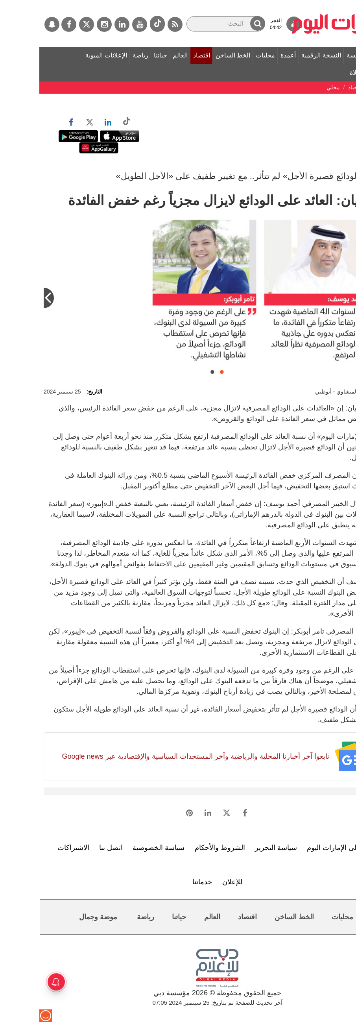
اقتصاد (162, 55)
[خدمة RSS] (135, 24)
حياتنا (121, 55)
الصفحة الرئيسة (327, 55)
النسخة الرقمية (281, 55)
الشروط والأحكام (180, 848)
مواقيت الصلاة (329, 72)
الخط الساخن (193, 55)
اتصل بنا (71, 848)
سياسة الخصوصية (119, 848)
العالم (140, 55)
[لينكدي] (82, 24)
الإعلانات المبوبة (66, 55)
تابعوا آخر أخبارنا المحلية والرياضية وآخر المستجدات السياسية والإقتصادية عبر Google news (156, 756)
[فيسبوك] (29, 24)
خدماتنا (163, 882)
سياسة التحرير (237, 848)
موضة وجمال (59, 917)
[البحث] (186, 23)
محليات (226, 55)
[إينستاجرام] (64, 24)
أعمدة (248, 55)
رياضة (101, 55)
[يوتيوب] (100, 24)
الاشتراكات (34, 848)
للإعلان (193, 882)
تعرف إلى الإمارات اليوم (302, 848)
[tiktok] (118, 24)
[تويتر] (47, 24)
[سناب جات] (12, 24)
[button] (218, 23)
